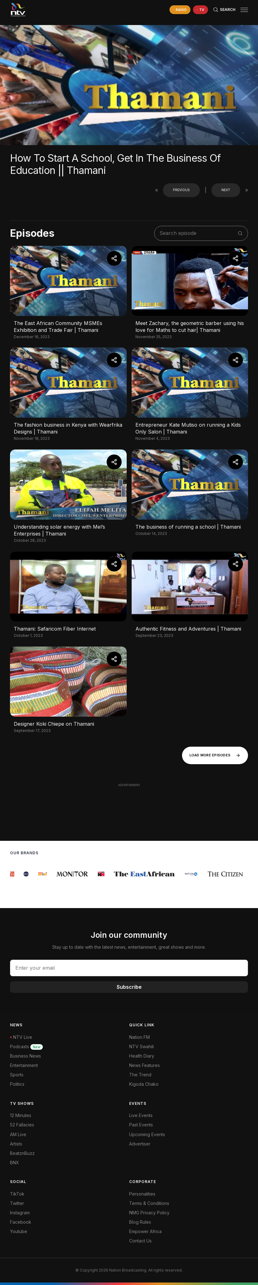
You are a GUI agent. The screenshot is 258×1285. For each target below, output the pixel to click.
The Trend (140, 1074)
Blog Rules (140, 1222)
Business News (25, 1056)
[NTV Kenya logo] (18, 9)
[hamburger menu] (244, 9)
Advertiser (139, 1143)
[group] (13, 873)
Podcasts (26, 1046)
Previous (181, 190)
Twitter (17, 1203)
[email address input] (129, 968)
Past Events (141, 1124)
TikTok (17, 1193)
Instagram (20, 1212)
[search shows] (197, 233)
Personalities (142, 1193)
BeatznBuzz (22, 1153)
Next (225, 190)
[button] (241, 9)
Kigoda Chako (144, 1084)
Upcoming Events (147, 1134)
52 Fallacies (22, 1124)
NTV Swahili (141, 1046)
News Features (144, 1065)
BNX (14, 1162)
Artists (16, 1143)
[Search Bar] (224, 10)
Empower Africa (145, 1231)
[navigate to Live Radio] (179, 9)
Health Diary (141, 1056)
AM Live (18, 1134)
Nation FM (139, 1037)
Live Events (141, 1115)
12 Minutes (20, 1115)
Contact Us (140, 1240)
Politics (17, 1084)
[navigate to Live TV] (200, 9)
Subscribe (129, 987)
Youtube (18, 1231)
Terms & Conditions (149, 1203)
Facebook (20, 1222)
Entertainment (24, 1065)
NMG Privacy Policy (149, 1212)
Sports (16, 1074)
